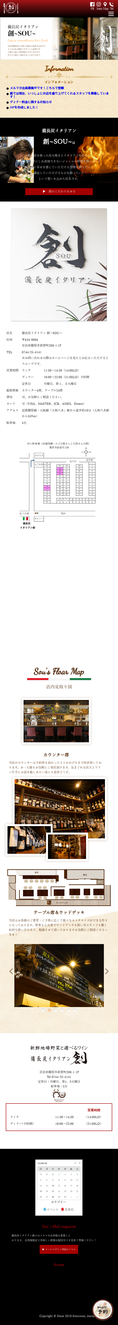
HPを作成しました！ (24, 107)
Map (105, 8)
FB (92, 8)
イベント (51, 1210)
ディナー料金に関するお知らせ (31, 102)
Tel (111, 8)
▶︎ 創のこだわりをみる (59, 191)
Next (106, 971)
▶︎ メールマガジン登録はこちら (59, 1249)
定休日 (67, 1210)
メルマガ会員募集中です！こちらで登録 (37, 88)
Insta (99, 8)
